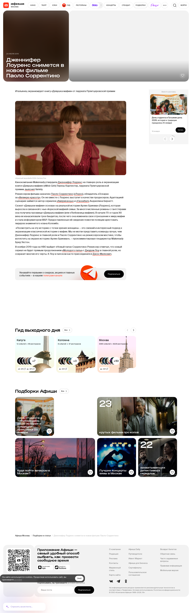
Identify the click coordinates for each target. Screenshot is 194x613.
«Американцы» (65, 201)
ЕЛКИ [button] (54, 5)
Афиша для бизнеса (138, 563)
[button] (95, 5)
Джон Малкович (102, 254)
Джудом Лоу (92, 250)
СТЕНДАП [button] (126, 5)
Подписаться (114, 274)
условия (18, 579)
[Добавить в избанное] (182, 75)
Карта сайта (114, 575)
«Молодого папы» (72, 250)
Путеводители (135, 554)
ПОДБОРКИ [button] (141, 5)
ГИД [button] (66, 5)
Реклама (113, 558)
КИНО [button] (32, 5)
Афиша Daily (134, 549)
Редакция (113, 554)
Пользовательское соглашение (138, 573)
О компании (115, 549)
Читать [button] (180, 130)
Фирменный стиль (115, 569)
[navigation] (6, 5)
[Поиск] (175, 5)
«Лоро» (78, 194)
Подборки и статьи (42, 535)
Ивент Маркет (135, 558)
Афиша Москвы (22, 535)
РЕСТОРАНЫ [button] (81, 5)
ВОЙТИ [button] (184, 5)
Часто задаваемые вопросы (169, 559)
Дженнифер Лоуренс (70, 182)
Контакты (113, 563)
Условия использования (142, 590)
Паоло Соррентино (62, 194)
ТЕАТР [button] (43, 5)
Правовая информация (171, 565)
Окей (79, 578)
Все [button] (67, 330)
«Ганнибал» (82, 201)
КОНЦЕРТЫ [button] (111, 5)
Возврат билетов (168, 549)
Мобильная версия (169, 570)
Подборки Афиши (36, 391)
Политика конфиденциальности (166, 590)
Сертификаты (135, 567)
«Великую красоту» (29, 197)
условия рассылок (76, 583)
